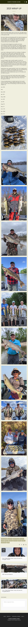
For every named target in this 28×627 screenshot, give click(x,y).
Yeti (8, 542)
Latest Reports (6, 4)
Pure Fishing (4, 542)
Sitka (19, 540)
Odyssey (15, 540)
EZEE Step (21, 538)
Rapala (23, 540)
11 (4, 582)
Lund (2, 540)
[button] (1, 2)
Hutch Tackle (4, 538)
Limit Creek (10, 538)
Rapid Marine (16, 538)
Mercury (6, 540)
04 (4, 550)
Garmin (10, 540)
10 (4, 566)
